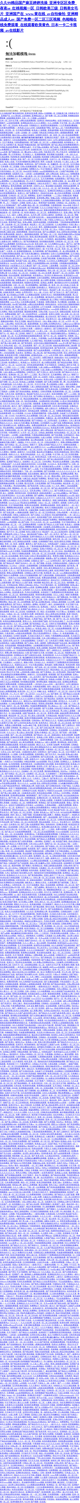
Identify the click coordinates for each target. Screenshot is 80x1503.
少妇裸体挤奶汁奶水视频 (10, 137)
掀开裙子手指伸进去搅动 (42, 1115)
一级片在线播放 (71, 384)
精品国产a (42, 791)
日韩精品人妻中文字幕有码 (68, 1202)
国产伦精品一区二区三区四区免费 (24, 822)
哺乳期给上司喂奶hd (53, 853)
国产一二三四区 (31, 374)
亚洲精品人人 (73, 333)
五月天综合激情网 (25, 945)
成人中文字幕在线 (55, 1286)
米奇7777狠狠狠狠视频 (18, 788)
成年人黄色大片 (51, 408)
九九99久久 (52, 464)
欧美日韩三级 (21, 324)
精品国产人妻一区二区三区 (61, 290)
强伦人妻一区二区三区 (57, 270)
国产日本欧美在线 (26, 1071)
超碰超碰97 (45, 254)
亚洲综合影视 (5, 408)
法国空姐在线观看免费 (42, 406)
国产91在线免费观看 (42, 350)
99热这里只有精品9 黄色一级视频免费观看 (56, 133)
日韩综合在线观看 (64, 280)
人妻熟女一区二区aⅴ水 (12, 590)
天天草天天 (22, 858)
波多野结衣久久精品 (71, 1066)
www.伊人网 (63, 343)
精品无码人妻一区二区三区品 (51, 551)
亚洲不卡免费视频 (44, 195)
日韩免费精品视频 (30, 970)
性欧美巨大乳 (49, 152)
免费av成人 (17, 1381)
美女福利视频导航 (59, 515)
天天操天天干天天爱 (13, 1412)
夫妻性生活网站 (64, 1006)
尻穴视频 (17, 297)
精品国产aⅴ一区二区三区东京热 (41, 1146)
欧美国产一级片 (46, 604)
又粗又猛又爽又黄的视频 (24, 1354)
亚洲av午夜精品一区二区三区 (52, 549)
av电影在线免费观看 (23, 633)
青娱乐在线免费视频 (66, 667)
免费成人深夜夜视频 (13, 725)
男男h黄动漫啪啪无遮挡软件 (52, 326)
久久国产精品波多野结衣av (39, 309)
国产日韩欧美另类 (60, 329)
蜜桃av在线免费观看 (15, 573)
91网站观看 (54, 157)
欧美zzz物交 (74, 1378)
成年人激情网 (51, 742)
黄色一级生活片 (53, 687)
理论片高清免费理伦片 (42, 633)
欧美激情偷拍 (30, 1045)
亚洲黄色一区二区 (37, 1402)
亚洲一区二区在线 (45, 1117)
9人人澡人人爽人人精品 (40, 1364)
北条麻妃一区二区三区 (35, 774)
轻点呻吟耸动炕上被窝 (67, 227)
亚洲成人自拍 (66, 1141)
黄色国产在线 (21, 261)
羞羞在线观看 (19, 287)
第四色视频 (26, 720)
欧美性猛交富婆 (47, 348)
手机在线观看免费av (24, 1214)
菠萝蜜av (26, 568)
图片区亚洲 (29, 483)
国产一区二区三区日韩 (43, 345)
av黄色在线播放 (13, 1468)
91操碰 (35, 541)
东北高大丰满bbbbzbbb (53, 275)
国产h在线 (54, 147)
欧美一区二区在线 (17, 612)
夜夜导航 (46, 984)
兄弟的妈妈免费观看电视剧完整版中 (31, 650)
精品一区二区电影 (17, 333)
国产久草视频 (49, 1122)
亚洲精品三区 (5, 1100)
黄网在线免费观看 (58, 278)
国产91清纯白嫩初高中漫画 (41, 1015)
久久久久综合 (15, 696)
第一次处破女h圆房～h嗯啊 (28, 1477)
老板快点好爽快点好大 (33, 921)
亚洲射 (36, 812)
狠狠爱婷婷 (19, 1117)
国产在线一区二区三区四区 (46, 667)
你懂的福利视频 (22, 820)
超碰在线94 (59, 358)
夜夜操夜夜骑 (18, 283)
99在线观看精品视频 (43, 1243)
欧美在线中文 (38, 1308)
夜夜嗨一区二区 (69, 469)
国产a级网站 (39, 495)
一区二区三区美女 (35, 449)
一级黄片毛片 (36, 1265)
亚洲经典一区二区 (16, 374)
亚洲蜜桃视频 (40, 154)
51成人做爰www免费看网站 (50, 367)
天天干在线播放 (32, 885)
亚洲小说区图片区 (12, 370)
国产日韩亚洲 (53, 1267)
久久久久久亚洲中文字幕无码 (55, 150)
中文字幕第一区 (39, 890)
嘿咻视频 (10, 208)
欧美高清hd (24, 836)
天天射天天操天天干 (20, 1100)
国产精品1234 (15, 1163)
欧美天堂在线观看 (31, 1095)
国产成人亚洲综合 (31, 430)
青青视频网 (13, 892)
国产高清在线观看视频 (16, 338)
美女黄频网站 (63, 1480)
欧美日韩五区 (41, 457)
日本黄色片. (68, 626)
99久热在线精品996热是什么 (56, 1020)
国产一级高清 (42, 849)
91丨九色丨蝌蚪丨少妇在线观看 (65, 486)
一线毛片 (53, 607)
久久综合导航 (26, 404)
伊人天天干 (30, 181)
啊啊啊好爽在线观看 (15, 508)
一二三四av (57, 195)
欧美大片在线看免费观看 (15, 911)
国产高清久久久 (40, 544)
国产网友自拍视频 (70, 657)
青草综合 (68, 1122)
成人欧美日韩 (16, 568)
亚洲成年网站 (28, 1407)
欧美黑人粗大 (47, 1386)
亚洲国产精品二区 (57, 1098)
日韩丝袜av (36, 720)
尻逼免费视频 (21, 217)
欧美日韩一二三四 (37, 1129)
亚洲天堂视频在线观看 (33, 718)
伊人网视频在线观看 (8, 597)
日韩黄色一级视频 (59, 503)
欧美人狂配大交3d (33, 532)
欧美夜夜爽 (5, 795)
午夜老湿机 (9, 633)
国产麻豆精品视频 (17, 1366)
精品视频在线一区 (71, 551)
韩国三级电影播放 (60, 500)
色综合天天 (13, 999)
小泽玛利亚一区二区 (59, 350)
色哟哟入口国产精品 (69, 974)
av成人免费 (37, 1197)
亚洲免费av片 (73, 590)
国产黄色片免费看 (41, 916)
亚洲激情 (71, 612)
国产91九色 (55, 812)
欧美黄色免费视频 (16, 164)
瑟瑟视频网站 (73, 1424)
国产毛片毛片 (51, 754)
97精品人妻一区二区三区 (40, 1139)
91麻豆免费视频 (17, 643)
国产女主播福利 (49, 232)
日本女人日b (6, 752)
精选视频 (45, 157)
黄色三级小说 (32, 1255)
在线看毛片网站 (63, 921)
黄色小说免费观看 (14, 1407)
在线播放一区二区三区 (62, 1015)
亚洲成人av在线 (61, 1173)
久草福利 (62, 1064)
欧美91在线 (49, 379)
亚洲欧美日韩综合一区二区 (64, 1236)
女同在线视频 (10, 645)
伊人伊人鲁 (66, 972)
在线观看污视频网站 (23, 428)
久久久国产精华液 (57, 1250)
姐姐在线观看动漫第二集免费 (59, 217)
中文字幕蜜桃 (61, 870)
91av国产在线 (55, 423)
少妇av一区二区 (44, 503)
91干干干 (21, 846)
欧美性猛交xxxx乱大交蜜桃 (65, 1052)
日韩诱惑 (69, 1376)
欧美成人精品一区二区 (45, 628)
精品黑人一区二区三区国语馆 (42, 225)
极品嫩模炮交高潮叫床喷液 (34, 657)
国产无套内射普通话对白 (67, 996)
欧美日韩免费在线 (48, 899)
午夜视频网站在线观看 (69, 147)
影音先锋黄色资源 (62, 764)
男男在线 (42, 261)
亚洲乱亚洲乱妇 (25, 687)
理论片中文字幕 (13, 672)
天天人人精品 (59, 595)
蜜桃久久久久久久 (21, 904)
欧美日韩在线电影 (67, 130)
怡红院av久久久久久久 (19, 491)
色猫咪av (35, 1473)
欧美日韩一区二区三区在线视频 (66, 798)
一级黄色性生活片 (42, 670)
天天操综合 (23, 268)
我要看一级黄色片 (17, 452)
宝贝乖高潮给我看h (13, 1202)
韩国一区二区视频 (30, 679)
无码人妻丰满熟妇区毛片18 (54, 568)
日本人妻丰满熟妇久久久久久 (54, 638)
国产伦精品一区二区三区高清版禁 (59, 846)
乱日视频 (20, 483)
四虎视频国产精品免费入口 (31, 1361)
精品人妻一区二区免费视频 (39, 205)
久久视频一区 (67, 466)
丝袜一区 (20, 401)
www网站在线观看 (64, 1240)
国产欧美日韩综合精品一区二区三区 (29, 239)
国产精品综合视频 (64, 362)
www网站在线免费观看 (56, 447)
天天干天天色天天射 (24, 396)
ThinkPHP (9, 107)
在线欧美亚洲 (8, 292)
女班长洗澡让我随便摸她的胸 (45, 343)
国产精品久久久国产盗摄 (54, 524)
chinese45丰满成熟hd (20, 740)
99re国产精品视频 (19, 304)
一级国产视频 (72, 1064)
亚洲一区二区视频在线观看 (16, 849)
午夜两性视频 (73, 757)
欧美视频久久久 (18, 1204)
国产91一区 (5, 333)
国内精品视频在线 (52, 771)
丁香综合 (17, 580)
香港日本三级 (62, 878)
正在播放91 (63, 420)
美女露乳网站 (28, 781)
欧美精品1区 (38, 866)
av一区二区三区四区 (36, 1008)
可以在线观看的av (66, 1282)
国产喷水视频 (12, 529)
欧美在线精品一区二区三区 (65, 433)
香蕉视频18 (71, 1025)
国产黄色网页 (15, 1040)
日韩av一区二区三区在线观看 (35, 1286)
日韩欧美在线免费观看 (9, 147)
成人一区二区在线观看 (51, 256)
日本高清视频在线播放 (69, 1245)
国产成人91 (27, 408)
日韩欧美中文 (30, 737)
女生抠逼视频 (51, 1006)
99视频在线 (44, 300)
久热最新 (48, 936)
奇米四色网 (70, 665)
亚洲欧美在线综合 (28, 948)
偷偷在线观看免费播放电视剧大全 (58, 210)
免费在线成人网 (28, 786)
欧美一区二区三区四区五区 (60, 1095)
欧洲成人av (25, 362)
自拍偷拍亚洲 (59, 604)
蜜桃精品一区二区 (19, 488)
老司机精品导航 (51, 1308)
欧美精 (21, 510)
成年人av (67, 374)
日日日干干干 (8, 1289)
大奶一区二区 (19, 285)
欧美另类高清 (67, 689)
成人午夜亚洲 (26, 1105)
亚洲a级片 (75, 1003)
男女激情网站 (8, 428)
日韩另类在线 (18, 270)
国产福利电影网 (43, 145)
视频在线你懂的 (7, 321)
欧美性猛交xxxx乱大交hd (68, 943)
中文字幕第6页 (47, 169)
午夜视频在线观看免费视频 (21, 711)
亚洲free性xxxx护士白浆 (13, 1325)
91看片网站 (15, 1047)
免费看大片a (34, 169)
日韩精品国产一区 (25, 1294)
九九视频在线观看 (32, 295)
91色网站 (12, 638)
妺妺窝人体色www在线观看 (54, 967)
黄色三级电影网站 (21, 1211)
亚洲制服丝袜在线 (68, 902)
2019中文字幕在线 (12, 1284)
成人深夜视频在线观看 (53, 449)
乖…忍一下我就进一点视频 (14, 203)
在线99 (52, 587)
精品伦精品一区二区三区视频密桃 (64, 670)
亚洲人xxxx (65, 174)
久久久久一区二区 (49, 188)
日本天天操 (9, 394)
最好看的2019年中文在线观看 (66, 283)
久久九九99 (33, 227)
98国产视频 (27, 815)
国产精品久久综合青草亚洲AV (56, 718)
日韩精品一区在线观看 (59, 730)
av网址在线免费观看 (28, 121)
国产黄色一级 (49, 619)
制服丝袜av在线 (55, 682)
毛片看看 (73, 597)
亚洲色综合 (29, 164)
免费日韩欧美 (51, 302)
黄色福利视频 (28, 1499)
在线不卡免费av (64, 1018)
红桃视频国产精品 (46, 541)
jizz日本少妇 (21, 365)
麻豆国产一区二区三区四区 (64, 273)
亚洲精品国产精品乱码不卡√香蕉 (30, 1301)
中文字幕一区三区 (53, 249)
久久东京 (49, 440)
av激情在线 (20, 1219)
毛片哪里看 (62, 302)
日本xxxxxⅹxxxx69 (16, 909)
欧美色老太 (44, 723)
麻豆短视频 (43, 1185)
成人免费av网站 (36, 1011)
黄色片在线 (24, 556)
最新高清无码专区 (28, 464)
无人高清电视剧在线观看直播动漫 (29, 336)
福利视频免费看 (6, 358)
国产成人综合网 (32, 1204)
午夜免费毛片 (14, 433)
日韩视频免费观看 (46, 566)
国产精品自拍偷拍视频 (22, 377)
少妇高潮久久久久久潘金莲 (21, 266)
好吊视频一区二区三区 (55, 653)
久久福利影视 (70, 1366)
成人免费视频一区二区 (46, 1090)
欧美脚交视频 (51, 1482)
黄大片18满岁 (63, 887)
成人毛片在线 (68, 1492)
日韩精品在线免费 (68, 198)
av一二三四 (4, 1427)
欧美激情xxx (38, 275)
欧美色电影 (34, 870)
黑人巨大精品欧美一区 (21, 919)
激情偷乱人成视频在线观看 (31, 984)
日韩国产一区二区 (68, 827)
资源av (15, 1265)
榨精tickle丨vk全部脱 (27, 1398)
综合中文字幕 (74, 691)
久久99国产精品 (36, 341)
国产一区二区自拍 (10, 125)
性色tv (11, 1165)
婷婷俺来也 (31, 936)
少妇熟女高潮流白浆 (60, 307)
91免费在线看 (6, 515)
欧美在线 (33, 820)
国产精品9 (64, 478)
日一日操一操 (60, 696)
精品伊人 (20, 234)
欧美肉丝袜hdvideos (54, 657)
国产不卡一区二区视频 (16, 532)
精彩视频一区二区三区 (21, 1156)
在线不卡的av (62, 1163)
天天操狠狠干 (51, 774)
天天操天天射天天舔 (57, 914)
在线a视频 (23, 1110)
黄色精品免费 (33, 411)
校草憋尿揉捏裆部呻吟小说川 (40, 140)
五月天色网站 (10, 858)
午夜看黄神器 (56, 205)
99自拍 (2, 672)
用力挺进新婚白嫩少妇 (18, 210)
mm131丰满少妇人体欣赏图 (20, 1192)
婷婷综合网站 (51, 121)
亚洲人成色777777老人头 (54, 875)
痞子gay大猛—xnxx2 (45, 1398)
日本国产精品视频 (48, 258)
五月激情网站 (56, 374)
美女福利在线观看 (44, 953)
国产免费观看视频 (25, 660)
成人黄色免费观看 (10, 237)
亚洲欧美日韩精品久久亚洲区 (60, 191)
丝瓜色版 (71, 928)
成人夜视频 (20, 977)
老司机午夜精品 (31, 703)
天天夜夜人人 (28, 154)
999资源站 (4, 210)
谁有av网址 (29, 616)
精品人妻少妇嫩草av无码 (40, 863)
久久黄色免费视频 (57, 1294)
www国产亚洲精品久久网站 (60, 1410)
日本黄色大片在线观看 (14, 1405)
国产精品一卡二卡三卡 (68, 1308)
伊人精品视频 (62, 1165)
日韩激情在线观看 (31, 348)
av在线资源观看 (13, 123)
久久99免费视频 (43, 991)
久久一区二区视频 (44, 454)
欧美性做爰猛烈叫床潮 (12, 1262)
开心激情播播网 (48, 1207)
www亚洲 (55, 309)
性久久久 (42, 1446)
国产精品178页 (73, 179)
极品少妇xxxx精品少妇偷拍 (23, 135)
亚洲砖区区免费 (17, 737)
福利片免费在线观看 (8, 684)
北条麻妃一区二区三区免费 (40, 273)
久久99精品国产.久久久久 (29, 179)
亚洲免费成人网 (41, 911)
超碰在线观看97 (46, 493)
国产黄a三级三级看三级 (10, 343)
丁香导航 (23, 469)
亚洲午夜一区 (18, 212)
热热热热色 (50, 824)
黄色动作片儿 (51, 887)
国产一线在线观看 (50, 817)
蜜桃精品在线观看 (25, 350)
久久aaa (6, 839)
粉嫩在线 (19, 899)
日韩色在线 (52, 1477)
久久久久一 (15, 1323)
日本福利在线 (6, 384)
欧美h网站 (25, 706)
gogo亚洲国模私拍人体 (49, 171)
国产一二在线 (33, 469)
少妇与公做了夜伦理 (18, 1371)
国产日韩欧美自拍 (53, 786)
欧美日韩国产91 (64, 464)
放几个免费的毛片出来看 (50, 972)
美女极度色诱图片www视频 (33, 1482)
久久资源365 (46, 515)
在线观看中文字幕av (26, 1124)
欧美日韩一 (41, 217)
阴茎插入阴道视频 (46, 703)
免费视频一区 (16, 1328)
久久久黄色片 (34, 1386)
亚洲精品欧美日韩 (24, 1197)
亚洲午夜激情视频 (70, 853)
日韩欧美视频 (24, 355)
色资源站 (51, 1499)
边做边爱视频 (58, 1243)
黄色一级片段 (12, 687)
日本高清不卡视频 (56, 641)
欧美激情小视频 (68, 965)
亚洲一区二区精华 (68, 137)
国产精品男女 (73, 1303)
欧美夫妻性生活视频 (62, 541)
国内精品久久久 (7, 665)
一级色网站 (38, 841)
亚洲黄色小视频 (46, 1417)
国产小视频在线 (25, 406)
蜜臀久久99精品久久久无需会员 (16, 500)
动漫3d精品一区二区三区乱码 (36, 1250)
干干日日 (73, 1265)
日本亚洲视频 (40, 483)
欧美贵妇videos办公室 (25, 244)
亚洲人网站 (68, 212)
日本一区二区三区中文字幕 (56, 1076)
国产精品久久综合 (16, 1158)
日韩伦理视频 (46, 391)
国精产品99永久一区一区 (25, 563)
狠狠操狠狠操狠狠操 (58, 1192)
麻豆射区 (61, 1482)
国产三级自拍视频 (46, 575)
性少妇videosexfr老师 (13, 1470)
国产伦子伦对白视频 (15, 718)
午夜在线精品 (18, 921)
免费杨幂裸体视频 (63, 411)
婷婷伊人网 (73, 948)
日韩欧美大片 (61, 955)
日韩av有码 (67, 866)
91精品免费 (11, 561)
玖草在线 (58, 162)
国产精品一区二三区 (48, 234)
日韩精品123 (34, 125)
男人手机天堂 (62, 152)
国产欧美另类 (60, 348)
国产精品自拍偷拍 (58, 984)
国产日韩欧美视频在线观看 (50, 689)
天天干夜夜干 (12, 1332)
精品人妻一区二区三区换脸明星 (36, 730)
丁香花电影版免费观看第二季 (42, 546)
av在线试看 (43, 314)
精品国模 (70, 1088)
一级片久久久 (55, 1424)
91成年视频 (20, 1057)
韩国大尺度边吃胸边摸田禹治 (66, 1429)
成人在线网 (41, 943)
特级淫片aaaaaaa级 (55, 791)
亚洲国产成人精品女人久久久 (33, 609)
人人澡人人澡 (74, 183)
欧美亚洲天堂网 (11, 355)
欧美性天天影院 (70, 1028)
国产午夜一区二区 (16, 798)
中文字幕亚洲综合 (69, 522)
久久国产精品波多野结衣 (10, 786)
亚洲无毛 (20, 1045)
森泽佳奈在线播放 (30, 1446)
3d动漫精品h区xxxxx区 (33, 1180)
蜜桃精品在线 (24, 1277)
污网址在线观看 (49, 1030)
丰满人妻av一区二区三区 (62, 176)
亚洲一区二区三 (59, 970)
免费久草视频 (20, 1347)
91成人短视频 (46, 437)
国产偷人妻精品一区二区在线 (37, 1098)
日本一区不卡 (72, 970)
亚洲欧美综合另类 (64, 258)
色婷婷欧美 (15, 157)
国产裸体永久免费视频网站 (35, 270)
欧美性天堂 (36, 362)
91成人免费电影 (47, 759)
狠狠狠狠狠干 (40, 1209)
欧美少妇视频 (10, 1301)
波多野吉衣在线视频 (31, 258)
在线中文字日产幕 (53, 965)
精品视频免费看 (23, 440)
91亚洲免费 (40, 1490)
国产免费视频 (12, 1110)
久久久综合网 (26, 1323)
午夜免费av (8, 486)
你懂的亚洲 (67, 195)
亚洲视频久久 (31, 1020)
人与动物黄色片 (13, 389)
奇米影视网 (65, 745)
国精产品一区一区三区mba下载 (66, 169)
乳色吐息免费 (49, 921)
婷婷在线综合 (51, 304)
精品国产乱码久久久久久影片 (39, 394)
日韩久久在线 (45, 486)
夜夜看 (41, 1020)
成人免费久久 (60, 757)
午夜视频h (43, 338)
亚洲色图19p (20, 394)
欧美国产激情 (62, 841)
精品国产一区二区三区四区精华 (55, 532)
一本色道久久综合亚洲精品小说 (29, 967)
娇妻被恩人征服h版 (8, 1161)
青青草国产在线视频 (47, 203)
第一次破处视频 (32, 510)
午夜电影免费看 (39, 687)
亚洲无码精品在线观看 (69, 897)
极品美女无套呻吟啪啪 (41, 1035)
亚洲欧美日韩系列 (42, 1001)
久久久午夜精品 (47, 1328)
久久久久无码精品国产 (36, 950)
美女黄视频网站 (32, 285)
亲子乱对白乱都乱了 (57, 621)
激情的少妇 (41, 459)
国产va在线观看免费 (62, 1153)
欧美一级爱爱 (19, 544)
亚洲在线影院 (60, 575)
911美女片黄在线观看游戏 (16, 1422)
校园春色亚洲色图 (31, 283)
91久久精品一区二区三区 (18, 273)
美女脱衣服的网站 (62, 1330)
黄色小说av (53, 1185)
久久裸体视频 (16, 1369)
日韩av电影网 (53, 413)
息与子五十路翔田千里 (53, 892)
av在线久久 (18, 662)
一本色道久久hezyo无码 (25, 128)
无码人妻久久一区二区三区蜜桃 (47, 902)
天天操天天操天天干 (36, 636)
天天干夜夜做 (8, 142)
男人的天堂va (42, 948)
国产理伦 (12, 1272)
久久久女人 (11, 732)
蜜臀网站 (32, 195)
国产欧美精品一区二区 (39, 624)
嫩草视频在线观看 (37, 749)
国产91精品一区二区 (56, 752)
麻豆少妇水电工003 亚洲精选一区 (26, 972)
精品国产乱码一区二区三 (64, 810)
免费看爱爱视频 (31, 1037)
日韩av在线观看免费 (11, 766)
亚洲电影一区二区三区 (64, 215)
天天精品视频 (24, 769)
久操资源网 (19, 379)
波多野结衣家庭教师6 (49, 125)
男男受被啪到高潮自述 (9, 800)
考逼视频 (55, 1349)
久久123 (62, 510)
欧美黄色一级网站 (31, 604)
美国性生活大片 (55, 287)
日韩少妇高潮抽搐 (27, 1458)
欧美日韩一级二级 (21, 749)
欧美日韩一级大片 (10, 406)
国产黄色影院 (27, 343)
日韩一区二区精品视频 (44, 1088)
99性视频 (37, 583)
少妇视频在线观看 (61, 1468)
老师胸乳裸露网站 (63, 1405)
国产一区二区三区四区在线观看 (36, 159)
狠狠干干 (30, 333)
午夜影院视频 (32, 367)
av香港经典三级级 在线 (29, 672)
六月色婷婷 (60, 1214)
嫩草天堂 (44, 474)
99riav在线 (67, 205)
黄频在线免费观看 (30, 1049)
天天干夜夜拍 (5, 309)
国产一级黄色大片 (54, 650)
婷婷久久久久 (14, 454)
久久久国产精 (5, 1458)
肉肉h (47, 636)
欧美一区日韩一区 (7, 130)
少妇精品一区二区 (17, 803)
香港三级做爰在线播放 (71, 931)
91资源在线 (50, 1214)
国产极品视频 (39, 907)
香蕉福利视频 (53, 130)
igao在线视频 (55, 522)
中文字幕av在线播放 (41, 147)
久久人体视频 (53, 123)
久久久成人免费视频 (24, 495)
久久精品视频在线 (17, 181)
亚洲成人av (30, 628)
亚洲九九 (21, 193)
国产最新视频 (5, 270)
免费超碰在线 (67, 423)
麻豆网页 (18, 539)
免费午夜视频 (61, 829)
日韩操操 (14, 728)
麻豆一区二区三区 (65, 1228)
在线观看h (37, 157)
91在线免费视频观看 (63, 628)
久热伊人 (37, 778)
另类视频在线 (69, 297)
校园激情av (22, 1146)
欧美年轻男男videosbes (33, 379)
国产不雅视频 (30, 1090)
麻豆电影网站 (60, 239)
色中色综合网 (73, 331)
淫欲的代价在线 (47, 193)
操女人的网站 (5, 592)
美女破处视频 (51, 495)
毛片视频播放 (38, 408)
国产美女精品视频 (50, 677)
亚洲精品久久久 (27, 1436)
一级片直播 (72, 732)
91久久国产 (57, 1318)
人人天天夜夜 (56, 1001)
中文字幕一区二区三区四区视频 (66, 454)
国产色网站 (38, 396)
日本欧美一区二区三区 (18, 195)
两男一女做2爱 (47, 162)
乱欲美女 (73, 307)
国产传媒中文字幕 (37, 653)
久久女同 (72, 701)
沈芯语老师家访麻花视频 (31, 1093)
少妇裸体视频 (48, 1497)
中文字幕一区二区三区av (54, 631)
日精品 (21, 527)
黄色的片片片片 (72, 1320)
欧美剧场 (13, 841)
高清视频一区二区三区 (54, 926)
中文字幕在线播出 (36, 665)
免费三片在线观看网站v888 (38, 263)
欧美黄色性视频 (29, 1086)
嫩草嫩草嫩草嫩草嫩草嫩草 (32, 137)
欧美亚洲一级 (20, 776)
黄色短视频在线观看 (38, 1103)
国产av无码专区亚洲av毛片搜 (26, 723)
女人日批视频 (18, 413)
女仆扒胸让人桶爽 (26, 902)
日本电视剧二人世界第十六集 (35, 220)
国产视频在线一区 (16, 152)
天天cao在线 (43, 938)
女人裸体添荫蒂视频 (47, 399)
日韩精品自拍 (69, 481)
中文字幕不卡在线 (16, 326)
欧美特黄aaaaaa (29, 1470)
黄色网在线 (62, 742)
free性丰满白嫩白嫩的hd (58, 338)
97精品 (27, 1170)
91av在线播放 (47, 999)
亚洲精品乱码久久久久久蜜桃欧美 (63, 916)
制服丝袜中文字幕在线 (28, 868)
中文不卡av (35, 957)
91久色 (50, 810)
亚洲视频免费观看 (57, 1342)
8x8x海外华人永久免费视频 (27, 416)
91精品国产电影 (25, 1018)
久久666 (27, 413)
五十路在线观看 (33, 280)
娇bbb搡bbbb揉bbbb (28, 1047)
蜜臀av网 (8, 653)
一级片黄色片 (59, 684)
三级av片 (45, 778)
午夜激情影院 (8, 1117)
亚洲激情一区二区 (41, 856)
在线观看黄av (60, 179)
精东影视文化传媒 (30, 539)
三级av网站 (9, 324)
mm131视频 (5, 735)
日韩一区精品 (49, 599)
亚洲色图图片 (18, 759)
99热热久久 (51, 1081)
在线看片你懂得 (6, 449)
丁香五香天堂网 (45, 924)
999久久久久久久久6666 (62, 457)
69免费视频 (53, 1470)
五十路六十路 (35, 188)
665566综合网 (66, 812)
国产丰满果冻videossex (63, 491)
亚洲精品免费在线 (69, 682)
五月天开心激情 (26, 856)
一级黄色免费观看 (46, 740)
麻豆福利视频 (5, 541)
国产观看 (69, 220)
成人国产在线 (23, 522)
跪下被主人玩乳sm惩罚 (19, 360)
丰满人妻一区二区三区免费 (19, 549)
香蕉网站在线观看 (47, 505)
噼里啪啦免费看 (31, 312)
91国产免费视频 (71, 1451)
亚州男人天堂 (42, 766)
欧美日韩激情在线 (62, 452)
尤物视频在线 (30, 798)
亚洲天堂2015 (46, 295)
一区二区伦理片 (34, 358)
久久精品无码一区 (42, 333)
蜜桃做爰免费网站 (24, 645)
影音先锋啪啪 (57, 394)
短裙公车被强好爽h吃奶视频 (63, 1149)
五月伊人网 (35, 215)
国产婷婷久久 (33, 1245)
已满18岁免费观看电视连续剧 (40, 788)
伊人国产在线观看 (33, 708)
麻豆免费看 (69, 1054)
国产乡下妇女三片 (57, 292)
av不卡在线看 (46, 307)
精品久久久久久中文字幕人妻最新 (28, 1475)
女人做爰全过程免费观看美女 (38, 807)
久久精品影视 (62, 399)
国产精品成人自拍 (57, 387)
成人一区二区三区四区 (62, 953)
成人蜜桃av (19, 176)
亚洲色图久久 (42, 287)
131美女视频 (8, 776)
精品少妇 (65, 938)
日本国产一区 (42, 641)
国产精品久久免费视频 (9, 575)
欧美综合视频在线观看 (12, 621)
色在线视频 (5, 1190)
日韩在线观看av (45, 970)
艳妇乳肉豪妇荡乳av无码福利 (32, 1313)
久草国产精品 (37, 619)
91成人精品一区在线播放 (17, 558)
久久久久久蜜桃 (20, 1112)
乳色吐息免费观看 (32, 592)
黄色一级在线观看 (22, 1165)
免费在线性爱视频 (49, 578)
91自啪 (40, 524)
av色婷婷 (26, 590)
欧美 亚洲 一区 (41, 244)
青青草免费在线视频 (15, 319)
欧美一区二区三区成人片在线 (64, 285)
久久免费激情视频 (33, 1194)
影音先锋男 (73, 1020)
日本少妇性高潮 (66, 1161)
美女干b (44, 909)
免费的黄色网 (11, 957)
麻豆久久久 (18, 701)
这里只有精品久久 (65, 121)
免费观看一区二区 (47, 411)
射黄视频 (52, 674)
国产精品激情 (74, 268)
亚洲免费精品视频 (14, 1136)
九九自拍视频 (18, 1037)
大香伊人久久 (39, 186)
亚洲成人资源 (16, 159)
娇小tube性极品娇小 (71, 208)
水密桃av (65, 256)
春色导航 (66, 341)
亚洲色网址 (40, 754)
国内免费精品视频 (65, 404)
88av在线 (65, 1011)
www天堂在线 (18, 1090)
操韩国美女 (13, 300)
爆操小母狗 (28, 662)
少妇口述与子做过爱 (45, 1025)
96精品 (18, 292)
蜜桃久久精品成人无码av (29, 585)
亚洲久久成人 (32, 203)
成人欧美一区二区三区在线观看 (38, 176)
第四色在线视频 (39, 222)
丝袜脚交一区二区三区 (32, 462)
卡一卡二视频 (62, 1265)
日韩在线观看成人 (43, 1190)
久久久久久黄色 (6, 457)
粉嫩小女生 (8, 377)
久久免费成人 (5, 885)
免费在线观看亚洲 (39, 425)
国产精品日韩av (39, 626)
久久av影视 (64, 609)
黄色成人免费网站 (30, 1311)
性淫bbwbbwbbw (7, 1030)
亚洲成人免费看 (47, 283)
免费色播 (62, 607)
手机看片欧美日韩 (32, 326)
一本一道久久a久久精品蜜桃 (34, 1267)
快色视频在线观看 (46, 241)
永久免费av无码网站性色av (51, 324)
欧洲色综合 (4, 266)
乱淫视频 (37, 1105)
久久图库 (44, 1233)
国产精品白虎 (8, 563)
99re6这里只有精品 (31, 171)
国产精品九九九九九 (70, 372)
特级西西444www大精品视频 (32, 389)
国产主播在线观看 (51, 982)
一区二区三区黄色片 (8, 660)
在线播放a (16, 720)
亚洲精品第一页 (70, 892)
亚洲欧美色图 (62, 824)
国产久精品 (35, 515)
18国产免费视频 (20, 358)
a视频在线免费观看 (43, 1344)
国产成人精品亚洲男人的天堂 (59, 459)
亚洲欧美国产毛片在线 (44, 1354)
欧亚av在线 (17, 679)
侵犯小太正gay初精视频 (10, 682)
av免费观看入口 (6, 150)
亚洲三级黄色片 (63, 505)
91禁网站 (10, 176)
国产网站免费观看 (53, 616)
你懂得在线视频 (70, 445)
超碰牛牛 (31, 674)
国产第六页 (11, 940)
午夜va (40, 1161)
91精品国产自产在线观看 (19, 863)
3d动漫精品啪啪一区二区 (24, 457)
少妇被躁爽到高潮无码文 (43, 645)
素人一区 (73, 309)
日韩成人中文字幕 (39, 1064)
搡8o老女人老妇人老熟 (33, 152)
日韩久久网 (24, 827)
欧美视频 (54, 263)
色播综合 (50, 418)
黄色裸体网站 (54, 474)
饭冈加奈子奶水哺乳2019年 (22, 873)
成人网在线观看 (69, 251)
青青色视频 (27, 1163)
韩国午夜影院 (44, 1349)
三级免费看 (54, 266)
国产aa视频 (22, 205)
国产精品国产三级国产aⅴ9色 (48, 1045)
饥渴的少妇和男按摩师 (48, 510)
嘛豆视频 (18, 1359)
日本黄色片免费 (26, 329)
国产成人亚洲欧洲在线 (41, 602)
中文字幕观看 (68, 166)
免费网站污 (74, 341)
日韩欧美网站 (66, 924)
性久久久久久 (23, 783)
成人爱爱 (71, 181)
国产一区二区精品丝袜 (35, 846)
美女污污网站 (16, 730)
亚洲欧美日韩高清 (49, 404)
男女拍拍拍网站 (20, 486)
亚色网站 (75, 822)
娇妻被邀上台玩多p (59, 1040)
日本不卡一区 (55, 159)
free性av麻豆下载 (30, 725)
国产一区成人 (32, 338)
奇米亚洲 (6, 399)
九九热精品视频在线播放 (51, 200)
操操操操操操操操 (43, 181)
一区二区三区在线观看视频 (46, 781)
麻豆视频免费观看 (67, 1112)
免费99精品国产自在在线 (57, 643)
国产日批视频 (49, 471)
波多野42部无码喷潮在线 (69, 1185)
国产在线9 (36, 597)
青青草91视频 (58, 556)
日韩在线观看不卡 (52, 442)
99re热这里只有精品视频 (10, 878)
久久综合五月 (5, 387)
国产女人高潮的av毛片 (44, 1407)
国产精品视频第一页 (18, 227)
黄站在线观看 (55, 725)
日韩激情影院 (54, 1168)
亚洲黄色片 (13, 769)
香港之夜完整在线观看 (38, 237)
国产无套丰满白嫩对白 (30, 254)
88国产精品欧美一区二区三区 (35, 713)
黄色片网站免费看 (7, 481)
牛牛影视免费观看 (32, 1465)
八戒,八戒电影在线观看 (39, 387)
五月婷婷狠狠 (22, 677)
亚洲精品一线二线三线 (33, 353)
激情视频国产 (32, 795)
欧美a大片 (70, 1117)
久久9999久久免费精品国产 (58, 261)
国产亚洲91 (9, 1042)
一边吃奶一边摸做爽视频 (34, 174)
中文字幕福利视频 (16, 505)
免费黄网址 (59, 1373)
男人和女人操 (70, 999)
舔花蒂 (51, 237)
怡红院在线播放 (31, 401)
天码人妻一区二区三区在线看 (44, 553)
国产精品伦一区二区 (42, 476)
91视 (49, 457)
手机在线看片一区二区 (69, 982)
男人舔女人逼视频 (70, 679)
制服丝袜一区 (27, 1494)
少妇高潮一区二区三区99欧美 (17, 225)
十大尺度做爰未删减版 (68, 125)
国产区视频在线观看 (13, 1175)
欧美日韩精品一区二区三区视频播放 (30, 418)
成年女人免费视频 (30, 1185)
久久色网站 (73, 539)
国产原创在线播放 (23, 391)
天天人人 (12, 570)
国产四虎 (66, 200)
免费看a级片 (21, 280)
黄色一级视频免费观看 (68, 355)
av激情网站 (4, 181)
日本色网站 (66, 793)
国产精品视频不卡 (8, 1308)
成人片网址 (54, 300)
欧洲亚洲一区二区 (51, 573)
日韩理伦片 (31, 372)
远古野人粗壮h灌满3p (31, 1153)
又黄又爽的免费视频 (24, 481)
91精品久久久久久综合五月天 (17, 1497)
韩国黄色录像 (70, 653)
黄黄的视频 (7, 628)
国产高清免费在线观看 (56, 803)
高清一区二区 (67, 249)
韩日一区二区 (23, 1233)
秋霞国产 (65, 1369)
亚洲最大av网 (67, 994)
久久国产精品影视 (8, 1320)
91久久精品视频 (70, 1386)
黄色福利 (49, 665)
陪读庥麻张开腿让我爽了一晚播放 (47, 815)
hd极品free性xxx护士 (15, 931)
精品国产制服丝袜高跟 (27, 145)
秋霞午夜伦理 (26, 907)
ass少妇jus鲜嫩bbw (61, 493)
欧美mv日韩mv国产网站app (41, 1236)
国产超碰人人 (35, 1052)
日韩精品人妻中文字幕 (67, 365)
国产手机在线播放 (54, 483)
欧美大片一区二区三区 (33, 1298)
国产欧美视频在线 (31, 241)
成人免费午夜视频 (48, 280)
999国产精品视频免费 (35, 1076)
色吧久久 (21, 936)
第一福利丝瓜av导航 (48, 1412)
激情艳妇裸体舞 (20, 449)
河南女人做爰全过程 (57, 377)
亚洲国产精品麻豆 (16, 1180)
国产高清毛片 (6, 1003)
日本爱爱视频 (53, 1494)
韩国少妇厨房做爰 (16, 312)
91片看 (47, 1040)
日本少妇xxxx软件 (36, 844)
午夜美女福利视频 (66, 300)
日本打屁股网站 (43, 278)
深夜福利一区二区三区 (15, 817)
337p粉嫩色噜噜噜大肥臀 (68, 783)
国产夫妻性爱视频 (25, 841)
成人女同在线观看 (51, 897)
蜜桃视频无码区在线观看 (57, 268)
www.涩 (6, 1040)
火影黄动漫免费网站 (65, 899)
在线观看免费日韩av (64, 599)
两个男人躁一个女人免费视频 (31, 1221)
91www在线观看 (62, 832)
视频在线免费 (12, 699)
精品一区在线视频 (60, 183)
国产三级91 (9, 890)
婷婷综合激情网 (69, 186)
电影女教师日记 (43, 580)
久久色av (13, 566)
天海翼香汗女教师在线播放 (65, 800)
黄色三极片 (18, 1003)
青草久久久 (27, 621)
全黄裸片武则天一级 (43, 135)
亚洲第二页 (34, 800)
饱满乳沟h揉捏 (42, 914)
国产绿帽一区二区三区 (39, 142)
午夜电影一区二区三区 (55, 749)
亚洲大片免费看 (23, 561)
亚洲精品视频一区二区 (14, 430)
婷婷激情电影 (26, 275)
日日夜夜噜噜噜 (29, 1262)
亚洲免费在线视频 (17, 795)
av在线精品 (39, 805)
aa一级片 (4, 824)
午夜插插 (41, 302)
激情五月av (28, 701)
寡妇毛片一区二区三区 (56, 246)
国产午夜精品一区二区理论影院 (45, 420)
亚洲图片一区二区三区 (70, 1045)
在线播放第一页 (32, 612)
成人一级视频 (8, 493)
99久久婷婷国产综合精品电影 (66, 895)
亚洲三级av (57, 1182)
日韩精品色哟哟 (72, 875)
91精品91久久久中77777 (45, 498)
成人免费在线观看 (49, 362)
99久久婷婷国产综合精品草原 (31, 982)
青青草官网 (61, 1207)
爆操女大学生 (72, 447)
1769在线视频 (72, 348)
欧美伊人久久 (8, 418)
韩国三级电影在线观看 (53, 866)
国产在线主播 (8, 512)
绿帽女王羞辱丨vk (51, 1221)
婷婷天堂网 (72, 742)
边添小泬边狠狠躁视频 (60, 254)
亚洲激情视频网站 (21, 188)
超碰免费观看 (26, 157)
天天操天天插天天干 (36, 858)
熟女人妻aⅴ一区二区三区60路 (50, 166)
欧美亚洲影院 (72, 1456)
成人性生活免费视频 (62, 193)
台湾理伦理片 (27, 292)
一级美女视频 (39, 1214)
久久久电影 (69, 508)
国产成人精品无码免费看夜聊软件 (65, 145)
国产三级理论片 (68, 725)
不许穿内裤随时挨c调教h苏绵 (28, 162)
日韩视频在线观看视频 (68, 263)
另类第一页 (11, 278)
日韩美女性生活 (40, 481)
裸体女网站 (70, 387)
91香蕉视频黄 (14, 1436)
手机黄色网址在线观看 (59, 933)
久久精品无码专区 (52, 1156)
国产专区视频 (33, 208)
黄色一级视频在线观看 (48, 227)
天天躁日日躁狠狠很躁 (39, 1211)
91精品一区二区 (13, 614)
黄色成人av (44, 812)
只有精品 (20, 940)
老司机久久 (63, 701)
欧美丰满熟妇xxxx (11, 1439)
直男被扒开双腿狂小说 (46, 1047)
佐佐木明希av (58, 1115)
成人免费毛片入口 (38, 447)
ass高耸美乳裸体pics (23, 890)
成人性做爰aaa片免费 (15, 295)
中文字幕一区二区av (49, 229)
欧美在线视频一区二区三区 (23, 1490)
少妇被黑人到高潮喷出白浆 (24, 331)
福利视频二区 (45, 285)
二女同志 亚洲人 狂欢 (70, 858)
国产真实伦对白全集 (25, 570)
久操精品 (35, 549)
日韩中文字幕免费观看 (58, 624)
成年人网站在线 (52, 174)
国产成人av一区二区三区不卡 (29, 256)
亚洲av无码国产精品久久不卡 (50, 445)
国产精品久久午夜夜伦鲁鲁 (17, 844)
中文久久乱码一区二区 (34, 442)
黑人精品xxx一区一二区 (29, 300)
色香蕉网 (14, 1071)
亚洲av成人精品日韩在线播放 (56, 919)
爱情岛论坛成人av (19, 810)
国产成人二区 (57, 128)
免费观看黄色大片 (55, 212)
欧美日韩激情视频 (44, 1182)
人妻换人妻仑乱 (23, 215)
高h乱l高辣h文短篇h (62, 1008)
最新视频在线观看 (31, 234)
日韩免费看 (62, 1477)
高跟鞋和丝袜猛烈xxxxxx (68, 781)
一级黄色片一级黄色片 (43, 329)
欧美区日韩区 (16, 1311)
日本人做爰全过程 (32, 909)
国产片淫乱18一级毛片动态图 (49, 372)
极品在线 (53, 1100)
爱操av (69, 803)
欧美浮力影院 (29, 498)
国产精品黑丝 (49, 699)
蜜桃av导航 (24, 800)
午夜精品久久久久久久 (46, 1240)
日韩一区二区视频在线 (63, 740)
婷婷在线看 (27, 1444)
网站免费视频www (65, 1093)
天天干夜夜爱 (18, 955)
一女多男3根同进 (47, 1173)
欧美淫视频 (17, 478)
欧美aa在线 (23, 125)
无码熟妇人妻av (52, 609)
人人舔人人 (65, 1003)
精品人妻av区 (5, 1274)
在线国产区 (62, 336)
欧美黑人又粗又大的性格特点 (63, 1035)
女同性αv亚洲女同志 (52, 1011)
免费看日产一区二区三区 (58, 691)
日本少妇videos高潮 (8, 1477)
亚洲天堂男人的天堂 (11, 641)
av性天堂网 (53, 355)
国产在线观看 (8, 1357)
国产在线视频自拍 (55, 909)
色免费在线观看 (36, 631)
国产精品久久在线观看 (28, 1332)
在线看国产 (67, 650)
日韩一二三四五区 (41, 933)
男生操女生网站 (31, 689)
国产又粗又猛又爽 (47, 728)
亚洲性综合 (69, 909)
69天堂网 (31, 217)
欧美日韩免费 (67, 735)
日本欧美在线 (73, 1069)
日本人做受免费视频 (20, 387)
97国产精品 (66, 786)
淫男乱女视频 (37, 919)
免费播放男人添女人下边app (14, 534)
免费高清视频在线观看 (9, 329)
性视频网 (39, 382)
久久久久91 (36, 590)
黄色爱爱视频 (47, 1465)
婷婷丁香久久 (16, 815)
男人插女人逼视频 (68, 711)
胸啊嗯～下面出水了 (8, 350)
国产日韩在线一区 (42, 164)
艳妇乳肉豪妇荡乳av (59, 333)
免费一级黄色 (23, 1236)
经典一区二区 (18, 616)
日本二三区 (17, 408)
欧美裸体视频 (40, 1499)
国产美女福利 (57, 776)
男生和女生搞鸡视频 (64, 907)
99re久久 (10, 1098)
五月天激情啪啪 (47, 179)
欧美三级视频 (70, 549)
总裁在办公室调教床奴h (36, 246)
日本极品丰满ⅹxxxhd (13, 220)
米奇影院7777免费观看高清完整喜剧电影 (57, 592)
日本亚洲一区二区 (51, 1161)
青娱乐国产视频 (61, 703)
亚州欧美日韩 (44, 1311)
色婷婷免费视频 (38, 769)
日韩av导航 (43, 312)
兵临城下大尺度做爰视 (69, 413)
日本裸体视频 (27, 696)
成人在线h (4, 1020)
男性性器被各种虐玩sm (38, 1028)
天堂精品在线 (12, 585)
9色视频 (75, 793)
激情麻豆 (35, 391)
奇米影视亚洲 (33, 493)
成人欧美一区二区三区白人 (60, 1219)
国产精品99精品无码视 (53, 353)
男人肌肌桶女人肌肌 (63, 237)
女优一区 (7, 866)
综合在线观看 (14, 275)
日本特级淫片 (69, 435)
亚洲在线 (44, 607)
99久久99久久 (37, 1427)
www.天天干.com (43, 694)
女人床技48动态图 (42, 1124)
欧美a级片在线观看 (27, 745)
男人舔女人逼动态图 (36, 716)
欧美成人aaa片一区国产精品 (46, 1144)
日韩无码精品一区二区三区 (11, 171)
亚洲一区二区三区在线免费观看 (66, 135)
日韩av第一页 (5, 553)
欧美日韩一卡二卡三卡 (27, 691)
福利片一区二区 (13, 706)
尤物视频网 (13, 1277)
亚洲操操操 (19, 348)
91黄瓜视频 (53, 1064)
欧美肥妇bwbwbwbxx (41, 428)
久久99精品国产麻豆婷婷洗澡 (62, 861)
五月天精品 (74, 164)
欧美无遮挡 (24, 1306)
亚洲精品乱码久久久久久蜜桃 (31, 892)
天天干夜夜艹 (40, 1081)
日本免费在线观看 (28, 302)
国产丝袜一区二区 (28, 1240)
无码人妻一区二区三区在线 (50, 416)
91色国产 (17, 791)
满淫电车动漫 (20, 493)
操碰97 (6, 326)
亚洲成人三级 (31, 1042)
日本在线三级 (8, 307)
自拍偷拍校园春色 (21, 861)
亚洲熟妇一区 (36, 360)
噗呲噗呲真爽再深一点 (68, 520)
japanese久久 (8, 1347)
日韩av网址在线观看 (49, 1059)
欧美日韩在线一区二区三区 (59, 1074)
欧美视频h (35, 423)
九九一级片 (11, 215)
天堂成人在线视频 (21, 1448)
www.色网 (44, 979)
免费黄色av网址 (24, 425)
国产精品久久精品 (24, 1228)
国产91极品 (45, 960)
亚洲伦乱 (41, 121)
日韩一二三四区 (55, 1233)
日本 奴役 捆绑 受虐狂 (36, 1006)
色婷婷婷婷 (35, 960)
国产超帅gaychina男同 (23, 626)
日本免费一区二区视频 (10, 166)
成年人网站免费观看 (71, 1001)
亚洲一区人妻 (35, 466)
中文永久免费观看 (30, 1369)
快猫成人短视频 (55, 679)
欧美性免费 (64, 1323)
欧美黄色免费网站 (12, 1240)
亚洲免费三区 (64, 1151)
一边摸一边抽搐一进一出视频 (26, 133)
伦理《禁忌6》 (27, 887)
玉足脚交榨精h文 (17, 1465)
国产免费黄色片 (32, 193)
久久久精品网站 (61, 1497)
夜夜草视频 (75, 1388)
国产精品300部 (11, 1233)
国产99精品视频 (72, 1098)
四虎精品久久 (59, 1117)
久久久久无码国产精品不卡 (51, 208)
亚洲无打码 (24, 237)
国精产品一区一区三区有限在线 (43, 512)
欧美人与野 (15, 609)
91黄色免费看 (16, 1001)
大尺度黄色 (49, 239)
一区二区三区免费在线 (57, 331)
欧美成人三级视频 (39, 130)
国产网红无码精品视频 (37, 810)
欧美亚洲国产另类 (44, 517)
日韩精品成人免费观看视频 (45, 1253)
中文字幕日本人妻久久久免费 (17, 1402)
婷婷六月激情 (35, 1448)
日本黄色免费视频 (7, 128)
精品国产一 (66, 815)
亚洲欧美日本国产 (52, 137)
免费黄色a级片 (26, 147)
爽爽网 (70, 239)
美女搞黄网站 (54, 911)
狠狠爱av (49, 558)
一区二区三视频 (37, 1165)
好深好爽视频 (62, 1090)
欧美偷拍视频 (60, 566)
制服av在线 (55, 198)
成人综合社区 (51, 316)
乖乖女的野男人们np (62, 645)
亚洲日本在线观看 (31, 505)
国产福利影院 (12, 742)
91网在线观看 (14, 1453)
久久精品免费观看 (55, 481)
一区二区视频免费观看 (27, 524)
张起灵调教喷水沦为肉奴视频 (12, 882)
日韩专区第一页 (22, 880)
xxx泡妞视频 (12, 522)
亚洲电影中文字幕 (54, 626)
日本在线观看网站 (19, 140)
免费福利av (5, 186)
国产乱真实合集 (51, 389)
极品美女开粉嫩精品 (28, 183)
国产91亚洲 (74, 256)
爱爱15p (54, 1124)
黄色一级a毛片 (64, 1100)
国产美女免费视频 (64, 674)
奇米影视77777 (13, 1064)
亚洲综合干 (20, 807)
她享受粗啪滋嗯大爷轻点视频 (29, 638)
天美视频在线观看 (45, 895)
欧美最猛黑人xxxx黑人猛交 (69, 495)
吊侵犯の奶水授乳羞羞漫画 (51, 1134)
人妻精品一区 (23, 546)
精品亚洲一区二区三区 (18, 716)
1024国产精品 (15, 1378)
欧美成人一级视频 (72, 524)
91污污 (69, 696)
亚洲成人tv (52, 1158)
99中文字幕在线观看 (47, 1170)
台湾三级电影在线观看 (62, 140)
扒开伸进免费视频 (23, 130)
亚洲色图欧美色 (17, 1502)
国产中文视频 (48, 708)
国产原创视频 (64, 188)
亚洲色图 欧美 (18, 592)
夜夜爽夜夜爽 (5, 759)
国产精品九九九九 (49, 720)
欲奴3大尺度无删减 (22, 423)
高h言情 (8, 955)
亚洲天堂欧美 (6, 498)
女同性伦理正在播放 (61, 437)
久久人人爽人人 (29, 943)
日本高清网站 (48, 1194)
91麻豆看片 (51, 1136)
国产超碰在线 (46, 957)
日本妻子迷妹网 (20, 636)
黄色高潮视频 (16, 186)
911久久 (76, 1318)
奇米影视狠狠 (21, 1223)
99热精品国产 (6, 464)
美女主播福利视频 (28, 766)
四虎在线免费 (37, 1149)
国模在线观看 (65, 312)
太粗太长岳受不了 (44, 183)
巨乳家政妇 (8, 636)
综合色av (64, 771)
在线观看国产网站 (43, 128)
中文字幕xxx (61, 612)
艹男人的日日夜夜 (43, 1458)
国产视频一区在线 (44, 563)
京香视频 (35, 1170)
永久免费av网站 (59, 936)
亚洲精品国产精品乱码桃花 (24, 648)
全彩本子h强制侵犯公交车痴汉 (21, 805)
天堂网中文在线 (34, 578)
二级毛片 (44, 1095)
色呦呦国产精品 (6, 861)
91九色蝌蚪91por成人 (57, 244)
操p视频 (8, 1444)
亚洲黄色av (67, 1182)
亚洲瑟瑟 (67, 1434)
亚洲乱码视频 (47, 590)
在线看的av (7, 331)
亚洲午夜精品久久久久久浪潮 (42, 537)
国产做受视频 (63, 882)
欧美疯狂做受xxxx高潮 (51, 466)
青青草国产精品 (15, 222)
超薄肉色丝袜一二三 (39, 355)
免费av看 (3, 273)
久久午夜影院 (18, 1061)
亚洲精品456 (19, 655)
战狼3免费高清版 (8, 280)
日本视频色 (45, 423)
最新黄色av (72, 1083)
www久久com (14, 503)
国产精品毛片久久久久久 (64, 430)
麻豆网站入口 (50, 1165)
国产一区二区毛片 (52, 534)
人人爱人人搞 (42, 331)
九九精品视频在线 (58, 1139)
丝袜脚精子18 (12, 179)
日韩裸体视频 (53, 222)
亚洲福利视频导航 (39, 413)
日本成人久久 (40, 662)
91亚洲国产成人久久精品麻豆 (66, 379)
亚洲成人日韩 (42, 737)
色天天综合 (25, 1284)
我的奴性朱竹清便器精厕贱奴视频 (48, 873)
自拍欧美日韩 (36, 150)
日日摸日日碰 (27, 476)
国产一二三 (44, 561)
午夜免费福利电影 (71, 128)
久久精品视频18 (61, 225)
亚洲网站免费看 (67, 474)
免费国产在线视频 (32, 229)
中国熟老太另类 (59, 1284)
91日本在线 (68, 1199)
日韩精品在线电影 (60, 563)
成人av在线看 (49, 955)
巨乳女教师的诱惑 (60, 788)
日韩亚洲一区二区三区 (64, 241)
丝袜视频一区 (73, 302)
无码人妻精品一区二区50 (67, 989)
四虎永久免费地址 (59, 1069)
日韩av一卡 (57, 633)
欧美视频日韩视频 (30, 1127)
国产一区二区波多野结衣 (27, 314)
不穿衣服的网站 (72, 1381)
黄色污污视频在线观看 (54, 508)
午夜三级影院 (73, 270)
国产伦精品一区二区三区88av (17, 445)
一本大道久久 (74, 512)
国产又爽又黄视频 (51, 382)
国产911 (70, 244)
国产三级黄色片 (63, 1132)
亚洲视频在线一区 (12, 948)
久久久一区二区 (24, 1441)
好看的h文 (66, 159)
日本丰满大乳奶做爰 (60, 406)
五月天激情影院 (73, 278)
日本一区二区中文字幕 (9, 121)
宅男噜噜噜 (5, 1071)
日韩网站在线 (66, 580)
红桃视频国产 (65, 389)
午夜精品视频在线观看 (41, 435)
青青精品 (42, 803)
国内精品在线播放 (32, 437)
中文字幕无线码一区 (48, 585)
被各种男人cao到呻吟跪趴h (42, 1289)
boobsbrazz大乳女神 (22, 150)
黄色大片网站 (21, 1173)
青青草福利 (74, 478)
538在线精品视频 (29, 580)
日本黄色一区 (5, 616)
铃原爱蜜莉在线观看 (68, 1223)
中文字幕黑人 (60, 1088)
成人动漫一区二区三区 (70, 314)
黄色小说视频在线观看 (14, 928)
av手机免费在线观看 (8, 783)
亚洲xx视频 (27, 222)
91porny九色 (54, 312)
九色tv (7, 873)
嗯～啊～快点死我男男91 (70, 382)
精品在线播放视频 (31, 399)
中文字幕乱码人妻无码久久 (11, 258)
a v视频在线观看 (56, 142)
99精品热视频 (29, 761)
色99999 (13, 1028)
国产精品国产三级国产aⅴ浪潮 (68, 1306)
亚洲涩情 (60, 699)
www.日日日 (36, 999)
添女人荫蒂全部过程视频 (67, 232)
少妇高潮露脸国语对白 (29, 290)
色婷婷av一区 (59, 440)
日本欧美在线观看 (8, 1209)
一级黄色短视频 (49, 1265)
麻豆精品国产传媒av (35, 534)
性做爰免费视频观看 (47, 529)
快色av (38, 1168)
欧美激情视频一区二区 (62, 391)
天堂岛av (57, 793)
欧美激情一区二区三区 (47, 820)
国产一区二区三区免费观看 (18, 537)
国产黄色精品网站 (35, 875)
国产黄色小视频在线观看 (41, 1284)
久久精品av (5, 1199)
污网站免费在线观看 (26, 1190)
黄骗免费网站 (34, 1110)
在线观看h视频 (6, 285)
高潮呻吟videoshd (36, 210)
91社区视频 (30, 287)
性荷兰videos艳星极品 (35, 1366)
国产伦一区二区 (50, 336)
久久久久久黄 (33, 1112)
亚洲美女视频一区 (59, 181)
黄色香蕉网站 (28, 1001)
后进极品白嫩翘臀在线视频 (35, 1158)
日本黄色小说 (34, 607)
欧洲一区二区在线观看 (15, 851)
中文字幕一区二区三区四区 (29, 829)
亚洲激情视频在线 (24, 251)
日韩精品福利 (66, 911)
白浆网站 (75, 1018)
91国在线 (62, 1124)
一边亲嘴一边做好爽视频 (20, 435)
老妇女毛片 (55, 580)
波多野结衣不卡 (17, 839)
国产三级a (25, 824)
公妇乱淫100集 (43, 1262)
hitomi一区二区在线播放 (18, 169)
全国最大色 (43, 679)
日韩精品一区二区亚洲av (66, 203)
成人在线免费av (65, 1470)
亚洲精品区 (24, 1226)
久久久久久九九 (9, 440)
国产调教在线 (63, 597)
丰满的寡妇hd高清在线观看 (40, 1023)
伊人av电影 (8, 791)
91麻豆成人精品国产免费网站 (35, 478)
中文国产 (9, 648)
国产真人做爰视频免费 (12, 781)
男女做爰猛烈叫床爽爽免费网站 (14, 674)
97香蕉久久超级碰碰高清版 (63, 1023)
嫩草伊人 (29, 544)
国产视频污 (27, 866)
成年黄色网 (28, 186)
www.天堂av (15, 302)
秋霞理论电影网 (9, 198)
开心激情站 (48, 1361)
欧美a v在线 (10, 162)
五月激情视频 (38, 251)
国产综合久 (44, 290)
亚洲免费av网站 (43, 198)
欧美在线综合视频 (44, 793)
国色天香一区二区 (60, 539)
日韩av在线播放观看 (28, 166)
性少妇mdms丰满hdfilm (37, 1422)
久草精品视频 (50, 805)
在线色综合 (74, 1078)
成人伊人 (4, 916)
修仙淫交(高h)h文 (34, 321)
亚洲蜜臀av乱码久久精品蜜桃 (17, 1011)
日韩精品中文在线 (29, 791)
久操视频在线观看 (45, 1057)
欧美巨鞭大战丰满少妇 (51, 827)
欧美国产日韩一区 (30, 1381)
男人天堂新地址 (15, 154)
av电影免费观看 (29, 1359)
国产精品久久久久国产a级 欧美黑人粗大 (21, 1013)
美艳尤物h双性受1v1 (53, 1066)
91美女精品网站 (61, 1178)
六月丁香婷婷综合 (44, 1359)
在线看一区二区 (7, 336)
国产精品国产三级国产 (16, 1207)
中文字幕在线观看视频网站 (51, 469)
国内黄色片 (47, 500)
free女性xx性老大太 (18, 263)
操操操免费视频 (72, 326)
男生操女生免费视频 (61, 462)
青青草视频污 (18, 471)
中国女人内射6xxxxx (56, 220)
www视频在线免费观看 (69, 573)
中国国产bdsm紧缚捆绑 (26, 278)
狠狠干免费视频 (72, 595)
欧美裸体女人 (70, 142)
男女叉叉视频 (20, 321)
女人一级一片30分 (41, 292)
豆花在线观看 (42, 674)
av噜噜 (27, 508)
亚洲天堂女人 (14, 1105)
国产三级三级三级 (19, 309)
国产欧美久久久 (56, 778)
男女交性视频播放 (40, 1451)
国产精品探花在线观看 (28, 529)
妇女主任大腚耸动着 (13, 1049)
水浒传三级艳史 (47, 215)
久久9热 (31, 1151)
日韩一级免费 (10, 924)
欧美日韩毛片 (5, 478)
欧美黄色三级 (5, 965)
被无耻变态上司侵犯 (53, 297)
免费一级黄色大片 (31, 759)
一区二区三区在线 (17, 1076)
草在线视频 (27, 853)
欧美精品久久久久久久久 (10, 771)
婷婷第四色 (70, 440)
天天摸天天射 (60, 928)
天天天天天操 (40, 384)
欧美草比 (4, 374)
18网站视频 (49, 851)
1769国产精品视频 (66, 171)
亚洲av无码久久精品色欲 (17, 1238)
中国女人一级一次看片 (47, 1383)
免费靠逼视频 (10, 314)
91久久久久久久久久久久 (66, 471)
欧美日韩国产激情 (19, 249)
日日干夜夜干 (71, 752)
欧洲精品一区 (52, 1485)
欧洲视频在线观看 (43, 1069)
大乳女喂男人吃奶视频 (51, 360)
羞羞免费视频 (33, 324)
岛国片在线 (40, 786)
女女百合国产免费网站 (42, 1456)
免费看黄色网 (32, 803)
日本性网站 (47, 462)
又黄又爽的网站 (37, 508)
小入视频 (14, 754)
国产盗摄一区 (17, 399)
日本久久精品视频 (49, 1093)
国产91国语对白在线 (33, 655)
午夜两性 (20, 667)
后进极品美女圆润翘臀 (19, 631)
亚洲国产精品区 (24, 619)
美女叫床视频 (30, 839)
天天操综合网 (21, 208)
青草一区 (9, 544)
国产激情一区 (56, 694)
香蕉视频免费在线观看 (62, 295)
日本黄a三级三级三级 (34, 599)
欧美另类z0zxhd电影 (8, 936)
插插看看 (37, 404)
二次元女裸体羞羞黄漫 (44, 1487)
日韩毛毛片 (45, 1110)
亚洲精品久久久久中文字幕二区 (30, 1303)
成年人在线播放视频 (36, 558)
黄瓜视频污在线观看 (55, 154)
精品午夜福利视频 (51, 1180)
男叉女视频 (36, 1441)
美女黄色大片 (51, 319)
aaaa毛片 (73, 1407)
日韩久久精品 (73, 880)
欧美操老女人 (49, 396)
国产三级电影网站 (55, 1340)
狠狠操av (29, 955)
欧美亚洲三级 (19, 1291)
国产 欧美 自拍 (38, 1156)
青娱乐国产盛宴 (11, 268)
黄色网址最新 (5, 304)
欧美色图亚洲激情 (63, 839)
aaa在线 (33, 783)
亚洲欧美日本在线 (23, 191)
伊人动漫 (25, 1318)
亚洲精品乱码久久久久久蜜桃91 (34, 123)
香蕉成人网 (17, 1185)
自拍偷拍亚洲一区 (64, 553)
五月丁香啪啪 (24, 1415)
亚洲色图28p (29, 834)
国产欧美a (71, 566)
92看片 (27, 1078)
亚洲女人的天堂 (45, 974)
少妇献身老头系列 (29, 752)
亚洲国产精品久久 (39, 191)
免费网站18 (24, 747)
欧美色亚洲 (72, 1291)
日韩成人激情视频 (46, 433)
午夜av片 (56, 974)
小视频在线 (49, 769)
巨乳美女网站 (35, 491)
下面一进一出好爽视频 (33, 471)
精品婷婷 (70, 568)
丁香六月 (74, 882)
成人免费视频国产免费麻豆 (69, 319)
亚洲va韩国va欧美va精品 (33, 1199)
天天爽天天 (13, 1018)
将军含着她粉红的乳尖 (50, 1223)
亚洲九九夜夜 (54, 314)
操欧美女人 (30, 882)
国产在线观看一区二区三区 (39, 1141)
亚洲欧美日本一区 (44, 798)
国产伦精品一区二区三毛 (15, 774)
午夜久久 (47, 1149)
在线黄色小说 (18, 174)
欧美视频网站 (58, 1473)
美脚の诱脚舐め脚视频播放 (33, 316)
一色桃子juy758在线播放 (17, 578)
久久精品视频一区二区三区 (39, 488)
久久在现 (16, 464)
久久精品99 (48, 1429)
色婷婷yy (12, 1216)
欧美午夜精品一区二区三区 (35, 212)
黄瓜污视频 (12, 546)
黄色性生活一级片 (55, 1028)
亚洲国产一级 (49, 841)
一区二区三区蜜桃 (26, 1342)
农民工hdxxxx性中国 (70, 476)
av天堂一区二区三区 (29, 433)
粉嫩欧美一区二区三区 (60, 164)
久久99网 (71, 602)
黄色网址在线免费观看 (19, 1015)
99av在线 (61, 754)
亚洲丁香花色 (72, 614)
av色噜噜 (23, 1383)
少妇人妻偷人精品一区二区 (53, 321)
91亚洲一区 (11, 251)
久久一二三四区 (18, 367)
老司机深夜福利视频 (20, 341)
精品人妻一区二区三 (31, 1328)
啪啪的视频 (42, 1074)
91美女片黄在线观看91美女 (40, 556)
